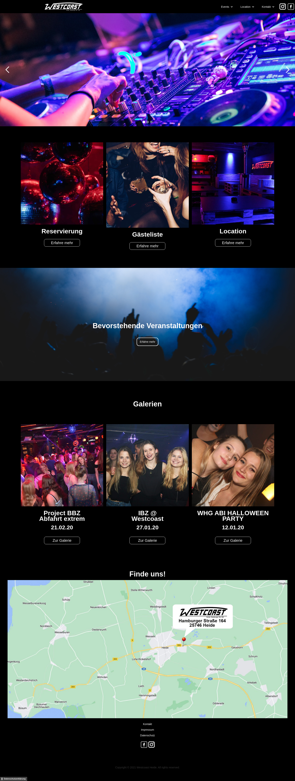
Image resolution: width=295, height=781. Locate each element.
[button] (227, 6)
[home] (41, 6)
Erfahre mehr (62, 243)
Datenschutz (147, 735)
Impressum (147, 729)
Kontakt (147, 724)
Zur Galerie (62, 540)
